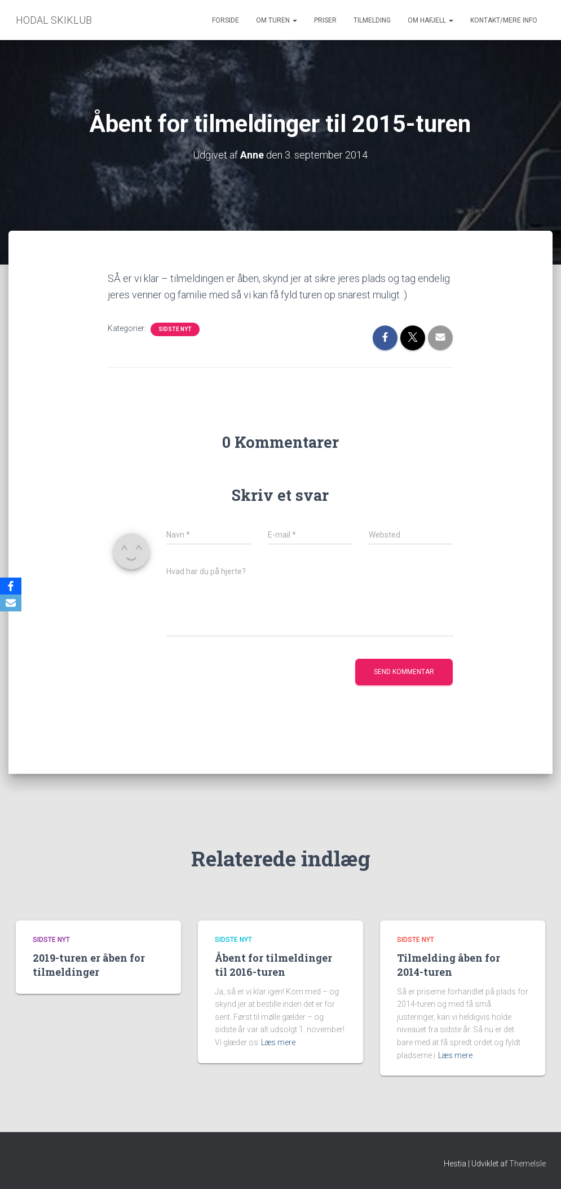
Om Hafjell (430, 20)
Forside (225, 20)
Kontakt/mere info (503, 20)
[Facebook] (10, 586)
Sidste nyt (175, 329)
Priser (325, 20)
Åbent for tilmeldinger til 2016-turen (273, 965)
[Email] (10, 602)
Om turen (276, 20)
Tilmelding (372, 20)
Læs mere (278, 1042)
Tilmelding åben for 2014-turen (448, 965)
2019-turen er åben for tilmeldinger (89, 965)
